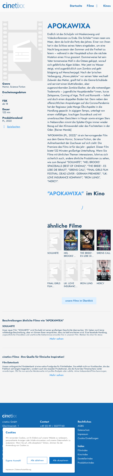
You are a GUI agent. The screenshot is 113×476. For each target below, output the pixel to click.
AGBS (81, 426)
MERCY (100, 283)
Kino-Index (83, 454)
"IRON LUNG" (92, 177)
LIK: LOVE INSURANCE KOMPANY (70, 285)
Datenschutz (83, 430)
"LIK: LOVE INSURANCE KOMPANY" (77, 175)
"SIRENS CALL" (76, 170)
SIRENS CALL (103, 253)
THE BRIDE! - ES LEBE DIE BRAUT (86, 254)
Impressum (83, 434)
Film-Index (83, 450)
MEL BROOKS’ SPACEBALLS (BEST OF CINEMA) (70, 254)
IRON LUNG (86, 283)
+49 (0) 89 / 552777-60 (52, 426)
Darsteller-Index (85, 458)
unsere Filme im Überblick (79, 300)
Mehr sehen (57, 339)
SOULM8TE (53, 253)
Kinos (107, 6)
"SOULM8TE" (74, 162)
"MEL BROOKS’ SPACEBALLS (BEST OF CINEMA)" (73, 164)
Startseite (76, 6)
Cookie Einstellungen (88, 438)
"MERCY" (52, 181)
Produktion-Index (86, 462)
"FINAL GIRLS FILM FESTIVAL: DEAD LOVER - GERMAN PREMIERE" (77, 172)
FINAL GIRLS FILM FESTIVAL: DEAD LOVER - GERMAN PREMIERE (53, 285)
